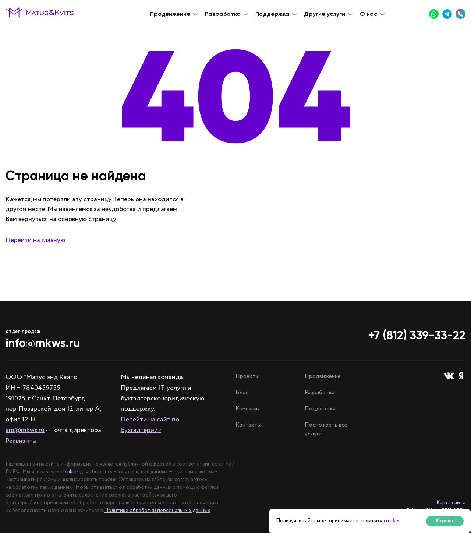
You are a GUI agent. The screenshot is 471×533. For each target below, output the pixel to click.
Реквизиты (21, 441)
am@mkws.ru (25, 430)
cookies (70, 472)
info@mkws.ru (43, 343)
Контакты (248, 425)
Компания (248, 408)
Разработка (319, 392)
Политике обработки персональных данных (157, 510)
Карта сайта (450, 502)
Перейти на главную (35, 240)
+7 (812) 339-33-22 (416, 335)
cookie (391, 521)
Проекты (247, 376)
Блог (242, 392)
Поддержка (320, 408)
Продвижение (323, 376)
